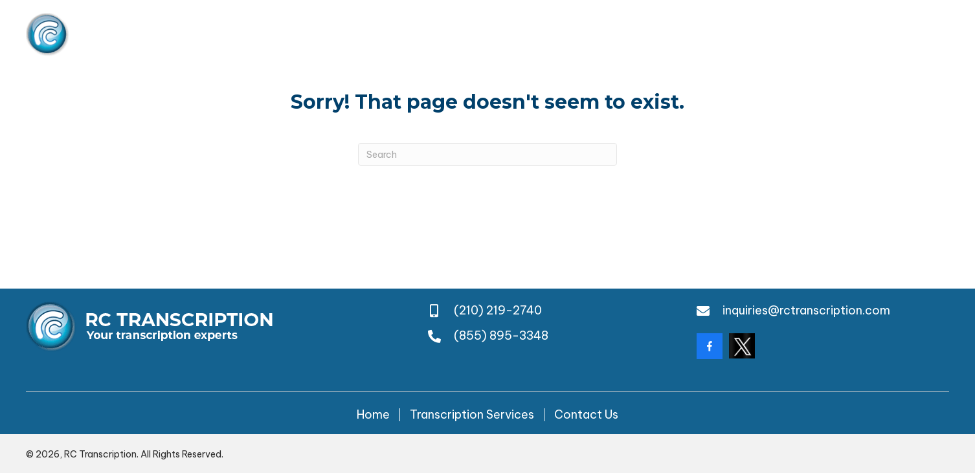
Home (373, 414)
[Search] (487, 154)
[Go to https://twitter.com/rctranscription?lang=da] (742, 345)
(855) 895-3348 (902, 34)
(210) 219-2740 (724, 34)
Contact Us (586, 414)
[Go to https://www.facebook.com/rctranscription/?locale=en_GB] (710, 346)
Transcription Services (472, 414)
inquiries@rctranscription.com (806, 310)
